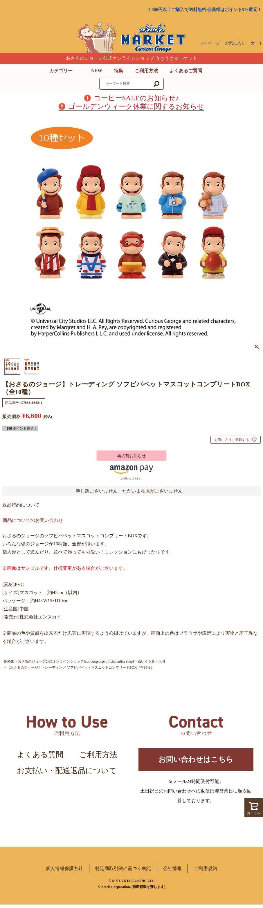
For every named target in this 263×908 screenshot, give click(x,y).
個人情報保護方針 (64, 871)
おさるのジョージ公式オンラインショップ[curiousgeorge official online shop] (76, 661)
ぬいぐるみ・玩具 (151, 661)
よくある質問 (40, 754)
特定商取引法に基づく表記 (123, 871)
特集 (118, 70)
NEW (96, 70)
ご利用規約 (205, 871)
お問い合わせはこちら (196, 761)
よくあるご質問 (186, 70)
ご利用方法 (146, 70)
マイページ (210, 43)
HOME (9, 661)
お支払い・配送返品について (67, 770)
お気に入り (235, 43)
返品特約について (20, 504)
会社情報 (172, 871)
